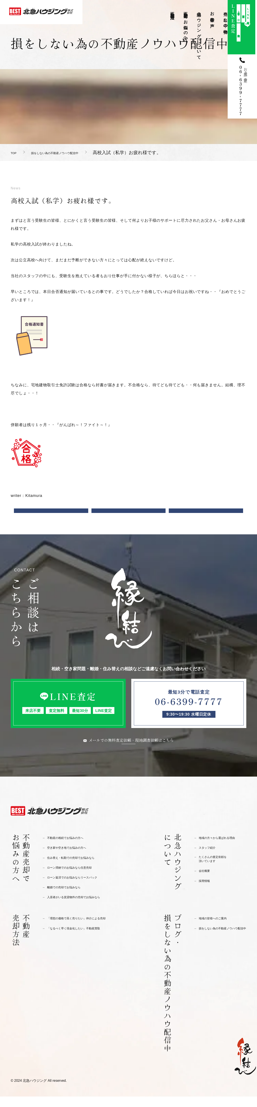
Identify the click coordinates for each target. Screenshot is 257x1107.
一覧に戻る (128, 515)
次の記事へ (206, 515)
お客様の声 (212, 15)
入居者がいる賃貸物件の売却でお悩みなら (81, 908)
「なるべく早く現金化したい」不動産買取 (81, 939)
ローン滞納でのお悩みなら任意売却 (76, 878)
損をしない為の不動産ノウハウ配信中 (73, 152)
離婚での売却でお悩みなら (69, 898)
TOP (15, 152)
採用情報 (206, 893)
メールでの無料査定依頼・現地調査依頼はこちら (131, 749)
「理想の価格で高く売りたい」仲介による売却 (85, 929)
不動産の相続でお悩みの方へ (70, 848)
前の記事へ (51, 515)
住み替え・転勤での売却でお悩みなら (78, 868)
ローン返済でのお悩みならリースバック (80, 888)
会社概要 (206, 883)
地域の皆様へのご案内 (217, 929)
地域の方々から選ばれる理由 (222, 848)
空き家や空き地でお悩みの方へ (72, 858)
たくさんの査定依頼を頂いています (217, 870)
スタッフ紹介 (210, 858)
